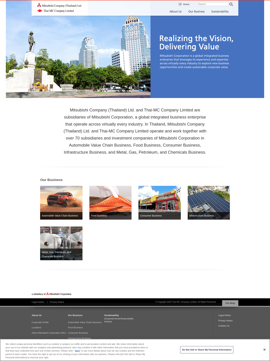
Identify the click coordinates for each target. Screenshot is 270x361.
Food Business (75, 327)
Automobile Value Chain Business (85, 322)
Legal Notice (38, 302)
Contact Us (223, 325)
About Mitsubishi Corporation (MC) (49, 333)
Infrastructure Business (79, 338)
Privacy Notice (57, 302)
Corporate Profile (40, 322)
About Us (37, 315)
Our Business (75, 315)
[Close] (264, 351)
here (77, 352)
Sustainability (121, 318)
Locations (36, 327)
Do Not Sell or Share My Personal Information (206, 351)
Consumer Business (78, 333)
